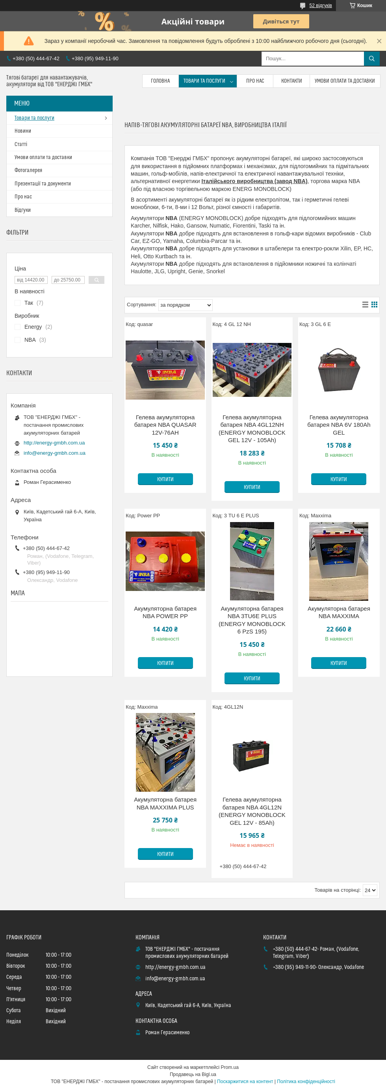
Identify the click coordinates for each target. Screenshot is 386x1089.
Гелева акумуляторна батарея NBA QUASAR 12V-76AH (165, 425)
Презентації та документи (43, 184)
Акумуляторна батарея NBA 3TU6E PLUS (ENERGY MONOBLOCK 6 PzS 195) (252, 620)
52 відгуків (321, 5)
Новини (23, 131)
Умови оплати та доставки (345, 81)
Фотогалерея (28, 170)
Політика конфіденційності (306, 1081)
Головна (160, 81)
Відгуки (23, 210)
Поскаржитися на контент (245, 1081)
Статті (21, 144)
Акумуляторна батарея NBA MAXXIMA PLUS (165, 803)
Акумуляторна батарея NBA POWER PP (165, 612)
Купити (165, 479)
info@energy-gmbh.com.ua (54, 453)
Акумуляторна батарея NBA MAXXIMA (339, 612)
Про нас (255, 81)
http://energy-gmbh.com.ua (54, 443)
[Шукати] (372, 59)
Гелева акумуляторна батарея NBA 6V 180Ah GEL (338, 425)
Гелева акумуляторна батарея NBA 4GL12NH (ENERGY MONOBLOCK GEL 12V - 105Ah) (252, 429)
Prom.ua (230, 1067)
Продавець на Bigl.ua (193, 1074)
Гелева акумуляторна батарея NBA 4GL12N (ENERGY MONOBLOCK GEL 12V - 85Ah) (252, 811)
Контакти (291, 81)
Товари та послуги (204, 81)
